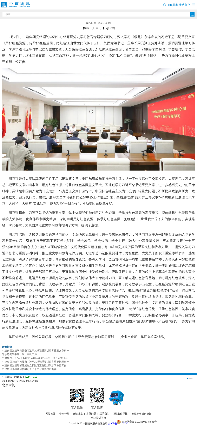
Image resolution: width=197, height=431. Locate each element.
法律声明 (64, 413)
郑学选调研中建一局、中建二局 (19, 354)
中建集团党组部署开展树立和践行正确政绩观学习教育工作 (34, 365)
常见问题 (91, 413)
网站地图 (50, 413)
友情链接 (78, 413)
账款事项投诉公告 (141, 413)
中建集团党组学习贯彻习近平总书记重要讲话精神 (29, 369)
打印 (113, 28)
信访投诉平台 (98, 417)
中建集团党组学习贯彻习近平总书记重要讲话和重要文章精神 (35, 350)
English (173, 4)
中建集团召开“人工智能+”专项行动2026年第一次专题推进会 (35, 358)
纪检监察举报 (120, 413)
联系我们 (104, 413)
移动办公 (184, 4)
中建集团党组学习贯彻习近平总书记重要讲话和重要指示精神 (35, 361)
